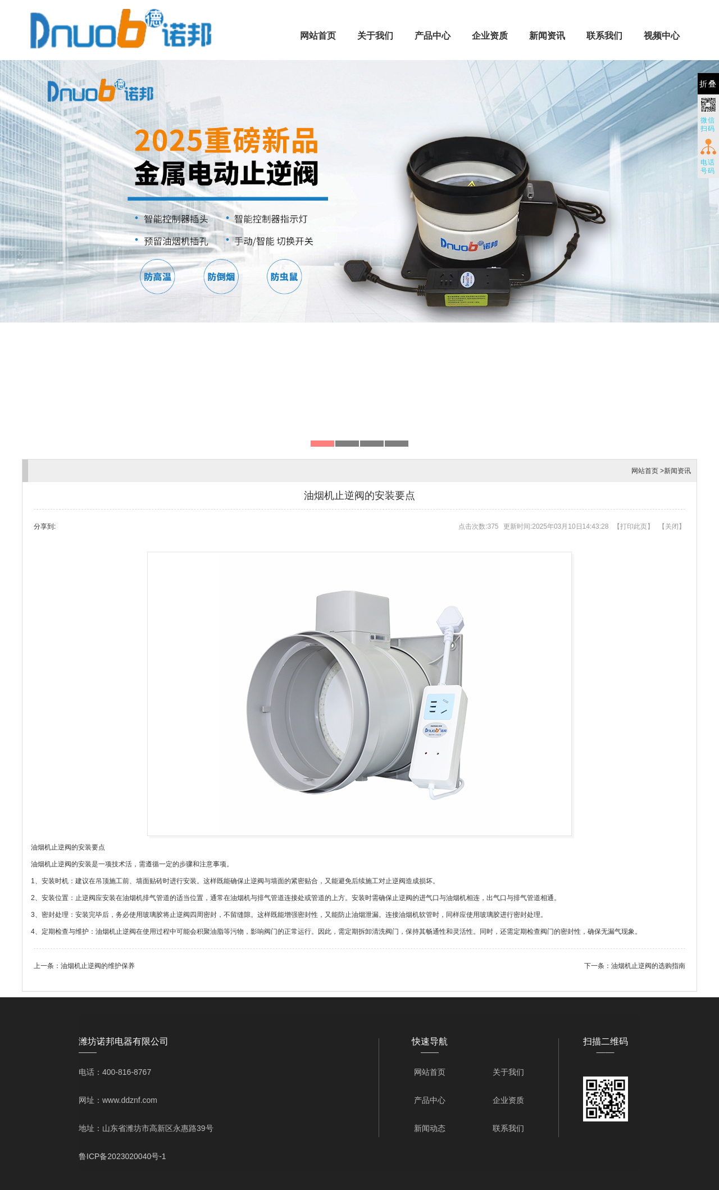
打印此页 (633, 526)
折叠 (708, 83)
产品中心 (432, 35)
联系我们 (604, 35)
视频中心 (662, 35)
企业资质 (490, 35)
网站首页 (318, 35)
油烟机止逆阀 (51, 847)
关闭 (672, 526)
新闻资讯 (547, 35)
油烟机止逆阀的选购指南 (648, 966)
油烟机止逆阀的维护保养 (98, 966)
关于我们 (375, 35)
